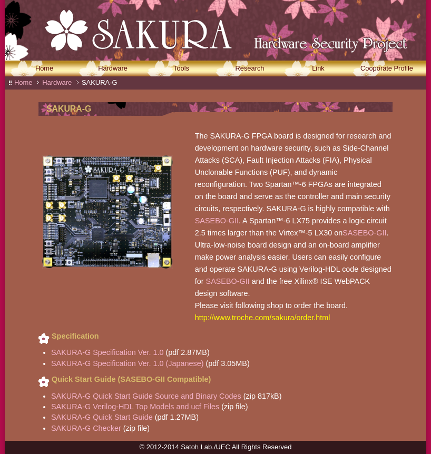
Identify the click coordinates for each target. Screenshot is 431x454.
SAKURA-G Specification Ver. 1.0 (107, 352)
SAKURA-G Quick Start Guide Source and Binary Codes (146, 396)
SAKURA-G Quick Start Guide (102, 417)
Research (250, 68)
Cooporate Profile (386, 68)
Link (318, 68)
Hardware (113, 68)
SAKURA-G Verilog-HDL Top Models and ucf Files (136, 406)
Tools (181, 68)
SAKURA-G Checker (86, 428)
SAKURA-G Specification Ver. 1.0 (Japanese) (128, 363)
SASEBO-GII (217, 220)
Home (44, 68)
